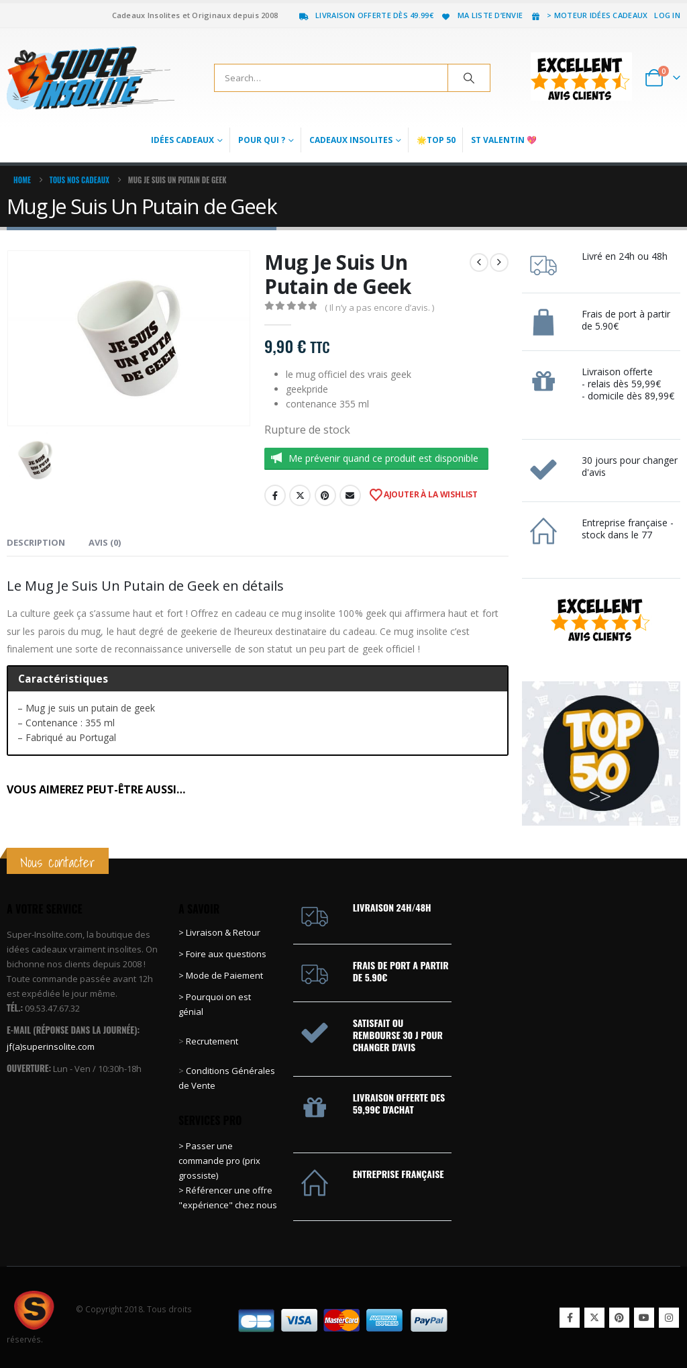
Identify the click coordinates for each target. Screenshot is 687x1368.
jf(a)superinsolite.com (51, 1046)
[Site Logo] (90, 77)
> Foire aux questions (222, 954)
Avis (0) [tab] (105, 542)
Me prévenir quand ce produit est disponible (383, 458)
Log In (667, 15)
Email (350, 495)
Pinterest (325, 495)
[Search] (469, 77)
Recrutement (212, 1041)
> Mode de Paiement (220, 975)
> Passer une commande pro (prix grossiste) (219, 1160)
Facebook (275, 495)
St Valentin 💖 (504, 140)
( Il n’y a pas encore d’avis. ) (379, 307)
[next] (499, 262)
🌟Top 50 (436, 140)
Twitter (300, 495)
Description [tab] (36, 542)
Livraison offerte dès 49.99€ (365, 15)
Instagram (669, 1318)
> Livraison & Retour (219, 932)
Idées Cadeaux (182, 140)
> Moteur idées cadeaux (588, 15)
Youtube (644, 1318)
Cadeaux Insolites (350, 140)
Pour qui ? (261, 140)
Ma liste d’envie (481, 15)
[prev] (479, 262)
